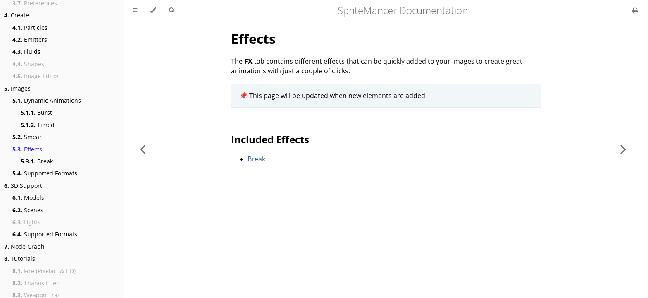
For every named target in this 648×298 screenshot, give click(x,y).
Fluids (26, 51)
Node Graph (24, 246)
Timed (38, 125)
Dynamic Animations (46, 100)
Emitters (29, 39)
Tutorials (19, 258)
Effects (27, 149)
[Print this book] (635, 10)
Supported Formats (44, 173)
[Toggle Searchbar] (171, 10)
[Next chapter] (623, 149)
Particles (30, 27)
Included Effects (270, 139)
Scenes (27, 210)
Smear (27, 137)
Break (37, 161)
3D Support (23, 186)
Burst (36, 112)
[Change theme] (153, 10)
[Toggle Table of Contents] (135, 10)
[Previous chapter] (142, 149)
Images (17, 88)
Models (28, 198)
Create (16, 15)
